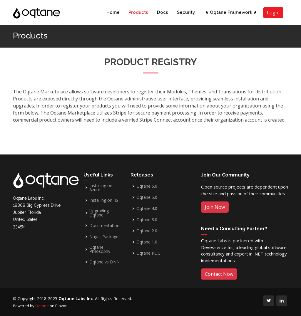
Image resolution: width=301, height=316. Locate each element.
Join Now (215, 207)
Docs (162, 12)
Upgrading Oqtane (99, 213)
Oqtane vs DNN (104, 262)
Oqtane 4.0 (146, 208)
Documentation (104, 225)
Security (186, 12)
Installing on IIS (103, 200)
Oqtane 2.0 (146, 231)
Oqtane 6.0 (146, 186)
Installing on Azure (100, 188)
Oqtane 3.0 (146, 220)
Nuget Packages (105, 237)
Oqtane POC (148, 253)
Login (273, 12)
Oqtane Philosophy (99, 249)
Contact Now (219, 274)
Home (113, 12)
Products (138, 12)
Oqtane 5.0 (146, 197)
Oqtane (42, 305)
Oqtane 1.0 (146, 242)
